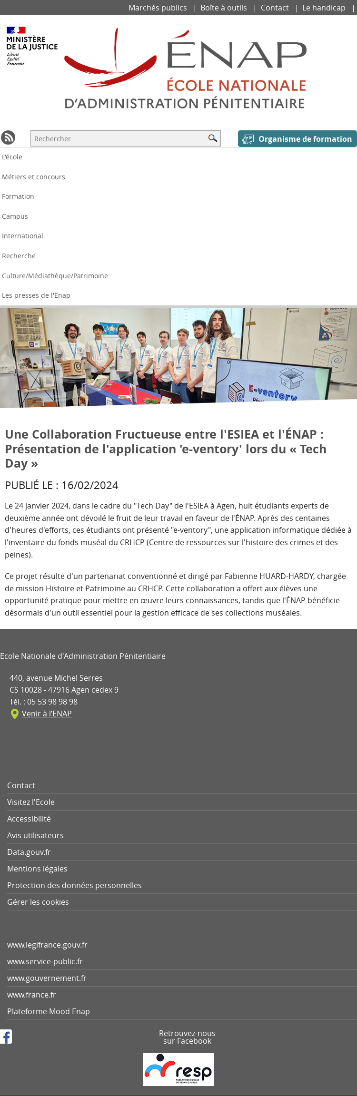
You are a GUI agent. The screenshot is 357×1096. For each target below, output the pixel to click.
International (22, 235)
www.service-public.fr (45, 961)
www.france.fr (31, 994)
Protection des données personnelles (74, 885)
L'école (12, 156)
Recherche (19, 255)
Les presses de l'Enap (36, 295)
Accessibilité (29, 818)
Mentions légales (37, 868)
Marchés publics (159, 7)
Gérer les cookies (38, 902)
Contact (276, 7)
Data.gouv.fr (29, 852)
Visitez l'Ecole (31, 802)
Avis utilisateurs (35, 835)
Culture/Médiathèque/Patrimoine (55, 275)
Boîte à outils (224, 7)
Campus (15, 216)
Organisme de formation (305, 139)
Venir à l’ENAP (47, 713)
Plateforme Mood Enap (48, 1011)
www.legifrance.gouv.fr (47, 944)
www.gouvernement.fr (47, 978)
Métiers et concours (33, 176)
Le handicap (324, 7)
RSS (8, 137)
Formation (18, 196)
